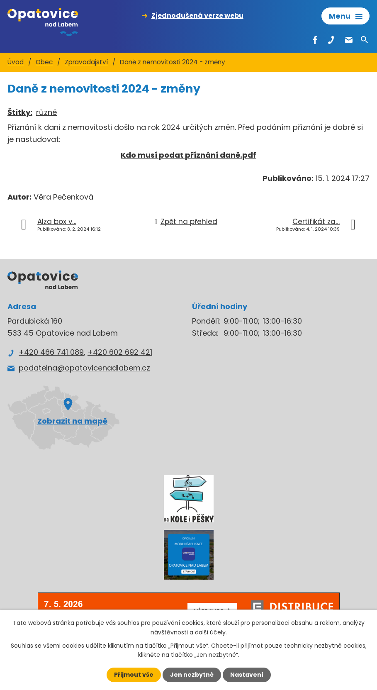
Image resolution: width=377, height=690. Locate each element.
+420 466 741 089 (51, 352)
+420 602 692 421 (120, 352)
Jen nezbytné (192, 674)
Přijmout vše (133, 674)
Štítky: (19, 112)
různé (46, 112)
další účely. (211, 632)
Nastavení (246, 674)
